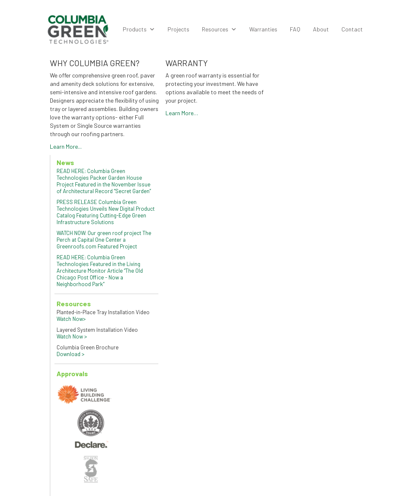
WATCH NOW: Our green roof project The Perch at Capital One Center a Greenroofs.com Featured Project (104, 240)
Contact (352, 29)
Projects (178, 29)
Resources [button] (219, 29)
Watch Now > (72, 336)
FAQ (295, 29)
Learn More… (181, 112)
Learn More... (66, 146)
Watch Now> (71, 318)
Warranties (263, 29)
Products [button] (139, 29)
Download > (71, 354)
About (321, 29)
